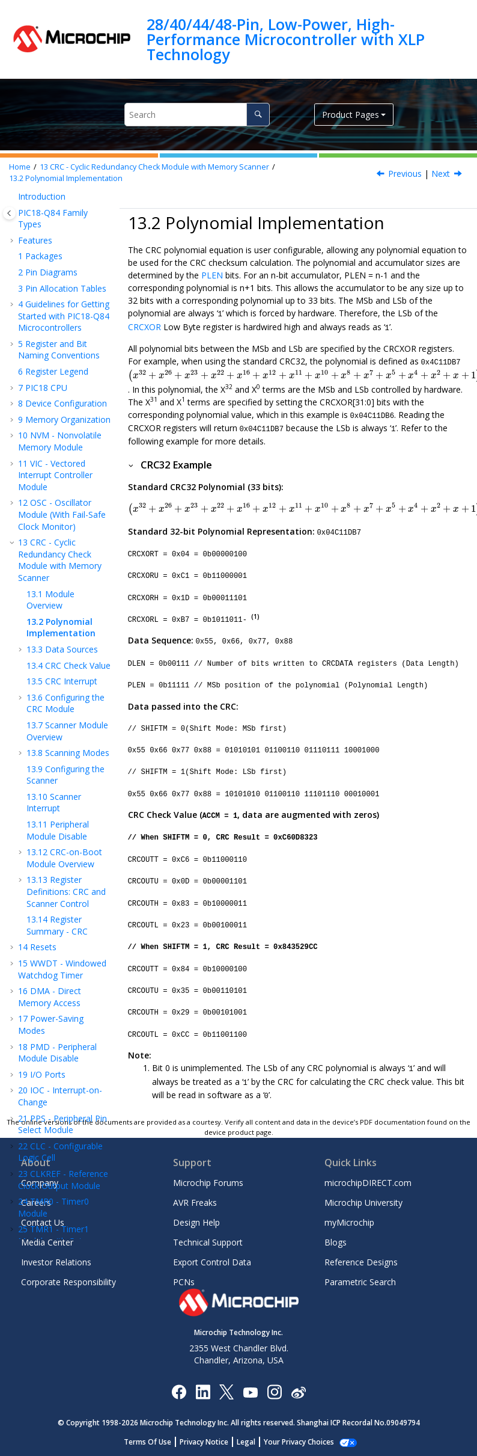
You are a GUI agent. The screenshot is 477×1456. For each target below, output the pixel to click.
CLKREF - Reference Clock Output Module (63, 865)
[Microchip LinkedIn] (202, 1391)
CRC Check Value (68, 351)
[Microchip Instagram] (274, 1391)
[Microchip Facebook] (178, 1391)
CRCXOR (144, 326)
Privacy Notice (204, 1442)
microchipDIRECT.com (368, 1182)
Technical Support (208, 1242)
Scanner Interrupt (53, 488)
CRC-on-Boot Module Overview (64, 543)
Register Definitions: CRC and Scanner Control (66, 576)
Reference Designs (361, 1262)
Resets (37, 632)
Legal (246, 1442)
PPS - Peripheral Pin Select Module (62, 810)
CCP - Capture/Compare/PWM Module (61, 1049)
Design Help (196, 1222)
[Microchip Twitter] (226, 1391)
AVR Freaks (195, 1202)
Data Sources (62, 334)
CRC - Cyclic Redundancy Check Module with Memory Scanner (154, 167)
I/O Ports (41, 760)
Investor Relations (56, 1262)
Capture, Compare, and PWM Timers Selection (61, 1088)
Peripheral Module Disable (57, 515)
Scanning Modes (67, 438)
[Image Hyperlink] (250, 1391)
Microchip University (363, 1202)
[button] (13, 228)
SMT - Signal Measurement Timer (58, 988)
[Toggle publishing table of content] (9, 213)
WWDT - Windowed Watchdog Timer (62, 654)
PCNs (184, 1282)
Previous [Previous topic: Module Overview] (405, 173)
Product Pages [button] (350, 114)
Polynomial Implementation (66, 178)
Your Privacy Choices (299, 1442)
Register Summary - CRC (57, 610)
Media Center (47, 1242)
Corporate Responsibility (68, 1282)
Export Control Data (212, 1262)
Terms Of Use (147, 1442)
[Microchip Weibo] (298, 1391)
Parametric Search (360, 1282)
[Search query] (197, 114)
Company (39, 1182)
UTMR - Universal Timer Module (58, 1015)
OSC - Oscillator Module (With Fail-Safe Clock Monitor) (62, 199)
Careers (36, 1202)
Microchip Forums (208, 1182)
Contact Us (42, 1222)
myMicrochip (349, 1222)
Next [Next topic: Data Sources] (440, 173)
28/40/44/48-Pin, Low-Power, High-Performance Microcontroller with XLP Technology (286, 39)
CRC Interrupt (61, 366)
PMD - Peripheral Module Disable (57, 738)
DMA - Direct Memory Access (49, 682)
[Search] (258, 114)
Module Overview (50, 285)
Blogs (335, 1242)
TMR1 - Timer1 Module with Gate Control (53, 926)
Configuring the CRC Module (65, 389)
